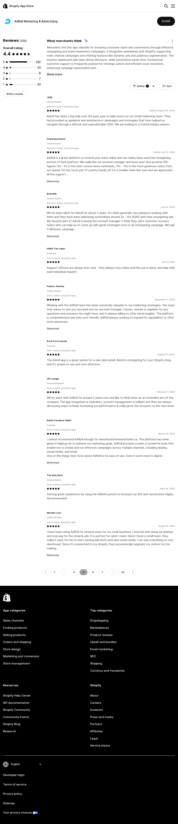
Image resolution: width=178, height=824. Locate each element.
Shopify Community (16, 710)
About (94, 695)
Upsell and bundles (103, 642)
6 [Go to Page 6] (93, 572)
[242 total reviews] (38, 62)
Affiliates (96, 731)
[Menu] (173, 6)
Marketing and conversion (21, 656)
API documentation (16, 703)
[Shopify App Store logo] (18, 6)
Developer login (14, 775)
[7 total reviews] (40, 78)
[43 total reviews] (39, 84)
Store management (16, 663)
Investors (96, 710)
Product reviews (101, 635)
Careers (95, 703)
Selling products (14, 635)
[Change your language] (26, 764)
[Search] (166, 6)
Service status (100, 745)
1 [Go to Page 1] (54, 572)
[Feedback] (172, 41)
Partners (96, 724)
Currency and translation (107, 670)
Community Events (16, 717)
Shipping (96, 663)
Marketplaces (99, 627)
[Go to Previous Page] (45, 572)
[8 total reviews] (40, 73)
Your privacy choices (17, 812)
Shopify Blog (11, 724)
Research (9, 731)
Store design (12, 649)
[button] (153, 86)
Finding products (15, 627)
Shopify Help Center (17, 695)
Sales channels (13, 620)
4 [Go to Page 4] (74, 572)
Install (166, 21)
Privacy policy (12, 794)
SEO (93, 656)
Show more (54, 74)
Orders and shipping (17, 642)
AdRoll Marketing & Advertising (36, 21)
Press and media (101, 717)
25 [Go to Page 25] (122, 572)
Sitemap (8, 803)
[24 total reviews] (39, 67)
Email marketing (101, 649)
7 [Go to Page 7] (102, 572)
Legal (94, 738)
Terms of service (14, 784)
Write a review (14, 93)
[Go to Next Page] (133, 572)
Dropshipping (99, 620)
